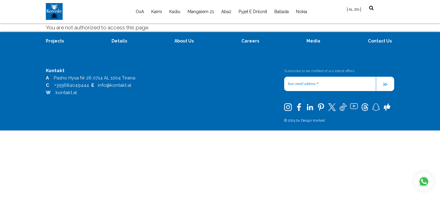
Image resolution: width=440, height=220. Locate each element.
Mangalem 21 (201, 11)
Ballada (281, 11)
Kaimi (156, 11)
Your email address (303, 84)
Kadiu (174, 11)
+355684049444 (71, 85)
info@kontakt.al (114, 85)
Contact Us (380, 40)
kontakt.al (66, 92)
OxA (140, 11)
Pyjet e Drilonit (253, 11)
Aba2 (226, 11)
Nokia (301, 11)
